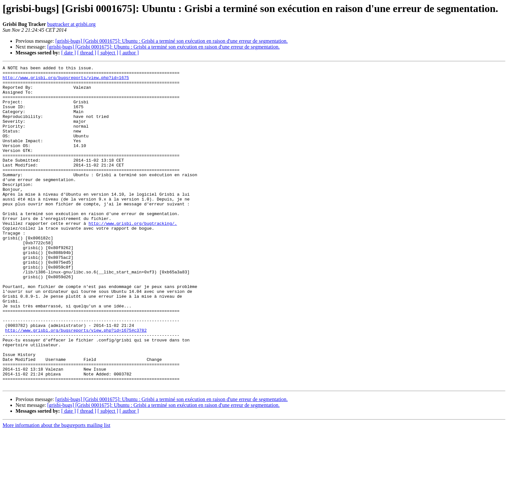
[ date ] (68, 52)
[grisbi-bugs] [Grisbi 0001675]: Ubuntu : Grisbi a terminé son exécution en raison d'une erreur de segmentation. (171, 41)
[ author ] (129, 52)
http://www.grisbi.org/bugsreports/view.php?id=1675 (66, 80)
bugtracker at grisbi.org (71, 24)
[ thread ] (86, 52)
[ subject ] (108, 52)
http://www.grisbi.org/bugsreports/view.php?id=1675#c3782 (76, 383)
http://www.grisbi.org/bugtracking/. (132, 255)
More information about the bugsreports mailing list (56, 489)
